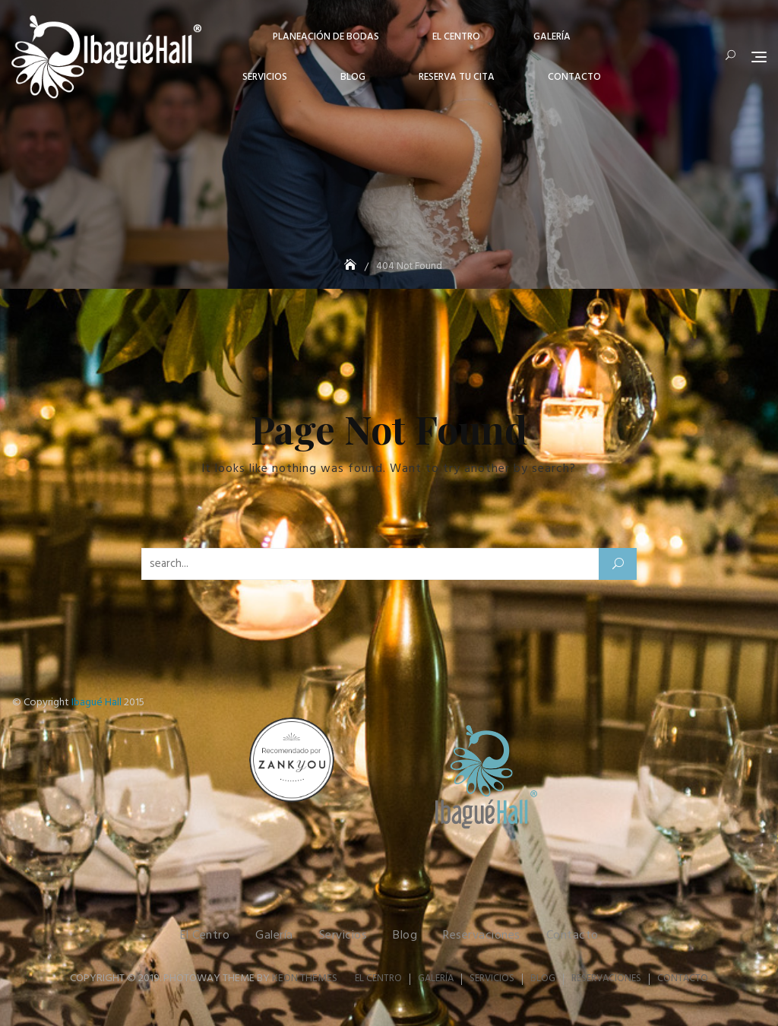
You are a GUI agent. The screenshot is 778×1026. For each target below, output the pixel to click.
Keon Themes (304, 978)
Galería (552, 37)
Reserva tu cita (457, 77)
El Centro (205, 935)
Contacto (574, 77)
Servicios (264, 77)
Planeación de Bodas (326, 37)
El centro (456, 37)
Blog (352, 77)
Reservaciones (481, 935)
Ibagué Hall (96, 702)
